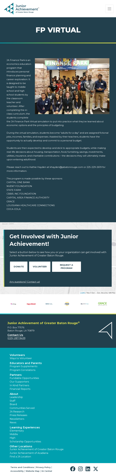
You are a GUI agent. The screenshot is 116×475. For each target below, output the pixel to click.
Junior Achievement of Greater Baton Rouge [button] (37, 449)
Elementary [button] (17, 430)
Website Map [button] (32, 471)
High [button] (12, 437)
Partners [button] (16, 375)
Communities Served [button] (22, 408)
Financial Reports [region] (20, 389)
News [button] (13, 422)
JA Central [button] (46, 471)
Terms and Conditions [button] (22, 467)
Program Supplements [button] (23, 366)
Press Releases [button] (18, 415)
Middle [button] (14, 434)
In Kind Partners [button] (19, 385)
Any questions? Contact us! (25, 281)
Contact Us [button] (15, 335)
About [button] (14, 394)
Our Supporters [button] (19, 381)
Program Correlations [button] (22, 370)
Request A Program (66, 266)
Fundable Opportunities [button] (24, 378)
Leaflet (82, 293)
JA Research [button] (17, 411)
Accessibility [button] (17, 471)
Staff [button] (12, 400)
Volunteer (40, 266)
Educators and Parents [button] (26, 363)
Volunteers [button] (17, 355)
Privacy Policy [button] (43, 467)
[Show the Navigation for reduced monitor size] (109, 9)
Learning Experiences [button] (25, 427)
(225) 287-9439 (16, 338)
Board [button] (13, 404)
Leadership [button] (16, 397)
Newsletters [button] (17, 419)
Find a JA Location (20, 456)
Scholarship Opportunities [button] (25, 441)
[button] (73, 469)
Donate (19, 266)
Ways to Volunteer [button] (21, 358)
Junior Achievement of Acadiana (29, 453)
